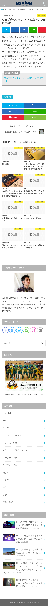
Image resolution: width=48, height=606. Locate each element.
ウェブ (6, 428)
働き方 (6, 472)
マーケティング (10, 457)
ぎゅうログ (22, 602)
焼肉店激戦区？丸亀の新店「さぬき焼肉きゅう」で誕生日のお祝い (22, 583)
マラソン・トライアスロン (15, 450)
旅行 (5, 487)
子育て (6, 480)
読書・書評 (8, 97)
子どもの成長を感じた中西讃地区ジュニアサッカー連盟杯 (22, 552)
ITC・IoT (7, 413)
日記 (5, 495)
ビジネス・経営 (10, 443)
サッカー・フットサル (13, 435)
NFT (5, 420)
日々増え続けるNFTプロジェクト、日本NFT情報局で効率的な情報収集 (22, 525)
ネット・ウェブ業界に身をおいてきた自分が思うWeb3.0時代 (22, 539)
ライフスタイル (10, 465)
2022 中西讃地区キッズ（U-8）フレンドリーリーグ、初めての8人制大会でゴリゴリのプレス (22, 568)
